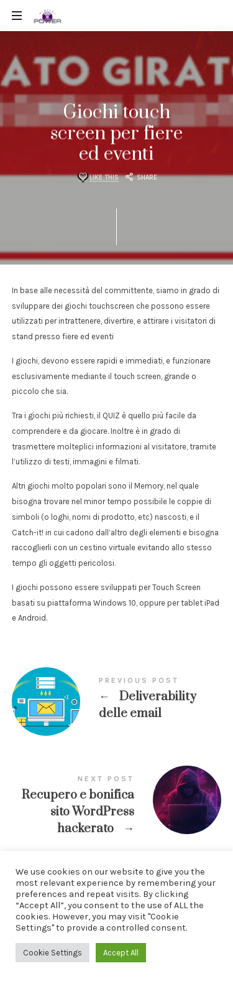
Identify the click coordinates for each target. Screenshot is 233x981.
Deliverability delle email (117, 700)
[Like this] (97, 177)
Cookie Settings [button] (52, 952)
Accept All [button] (121, 952)
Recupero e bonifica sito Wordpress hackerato (117, 807)
